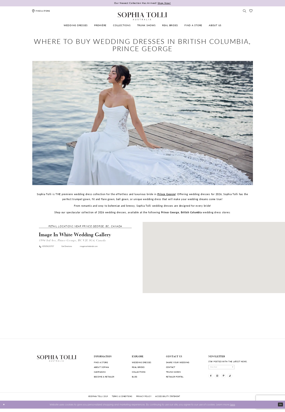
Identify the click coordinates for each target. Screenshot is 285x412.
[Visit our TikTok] (238, 379)
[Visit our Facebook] (211, 379)
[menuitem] (76, 25)
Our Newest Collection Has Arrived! (142, 3)
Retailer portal (175, 376)
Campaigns (100, 372)
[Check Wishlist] (251, 10)
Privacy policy (143, 400)
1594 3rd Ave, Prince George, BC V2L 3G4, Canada (72, 240)
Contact (170, 367)
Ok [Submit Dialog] (279, 407)
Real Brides (138, 367)
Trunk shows (173, 372)
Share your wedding (177, 362)
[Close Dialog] (5, 408)
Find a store (101, 362)
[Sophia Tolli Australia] (142, 16)
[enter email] (228, 368)
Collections (139, 372)
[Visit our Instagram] (220, 379)
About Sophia (101, 367)
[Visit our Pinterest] (229, 379)
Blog (134, 376)
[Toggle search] (244, 10)
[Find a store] (40, 10)
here (232, 408)
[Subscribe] (245, 368)
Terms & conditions (122, 400)
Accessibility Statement (167, 400)
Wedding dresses (141, 362)
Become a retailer (104, 376)
